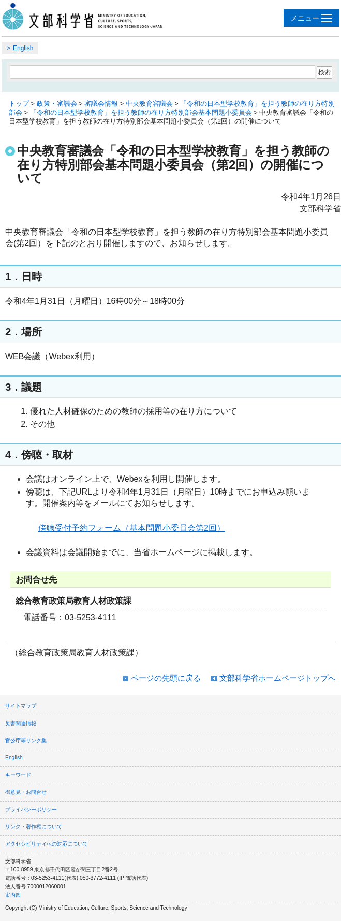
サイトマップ (20, 706)
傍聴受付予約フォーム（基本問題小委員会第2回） (131, 528)
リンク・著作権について (33, 827)
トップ (19, 104)
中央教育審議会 (149, 104)
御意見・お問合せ (26, 792)
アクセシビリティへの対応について (46, 844)
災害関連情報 (20, 723)
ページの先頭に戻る (166, 677)
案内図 (13, 895)
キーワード (18, 775)
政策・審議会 (57, 104)
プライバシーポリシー (31, 809)
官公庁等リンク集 (26, 740)
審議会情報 (101, 104)
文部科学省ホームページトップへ (277, 677)
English (23, 48)
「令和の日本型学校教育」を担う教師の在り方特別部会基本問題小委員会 (141, 112)
